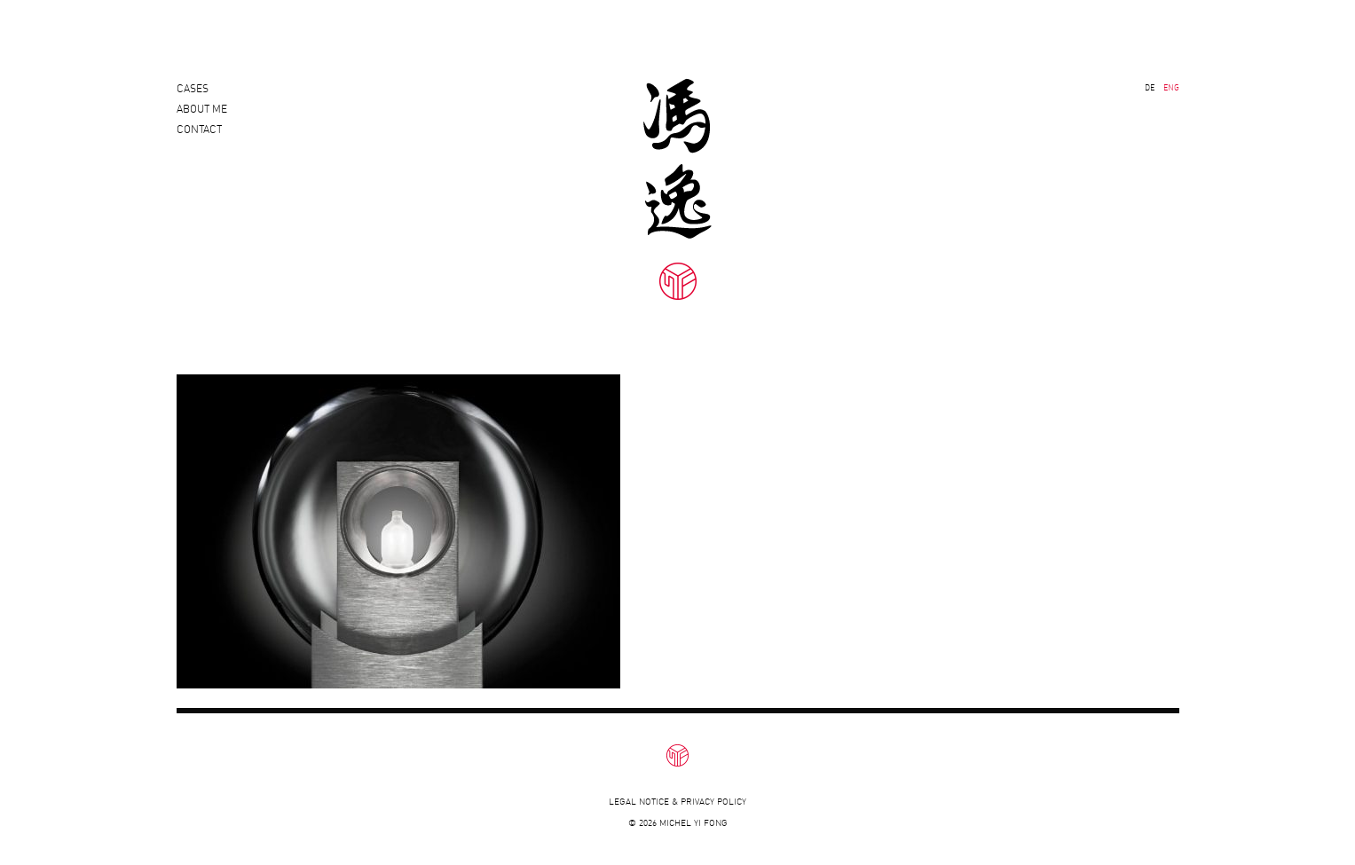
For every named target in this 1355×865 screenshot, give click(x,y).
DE (1149, 87)
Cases (193, 88)
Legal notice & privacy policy (677, 801)
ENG (1171, 87)
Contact (199, 145)
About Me (202, 116)
